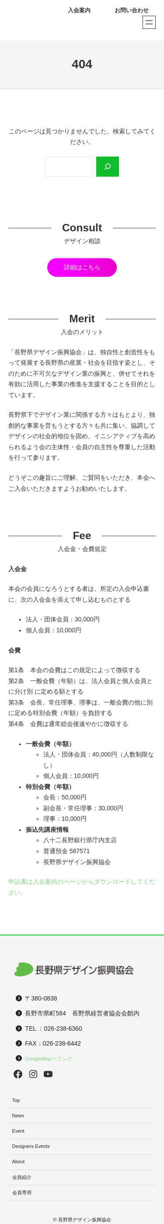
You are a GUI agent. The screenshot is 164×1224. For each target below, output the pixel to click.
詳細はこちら (82, 267)
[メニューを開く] (149, 22)
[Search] (107, 167)
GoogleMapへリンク (48, 1058)
